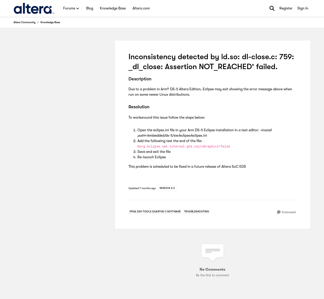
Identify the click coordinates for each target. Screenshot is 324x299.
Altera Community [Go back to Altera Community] (25, 22)
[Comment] (286, 212)
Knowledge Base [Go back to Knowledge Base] (50, 22)
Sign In (302, 8)
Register (285, 8)
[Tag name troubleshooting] (196, 211)
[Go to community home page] (34, 8)
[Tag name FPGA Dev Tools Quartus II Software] (155, 211)
